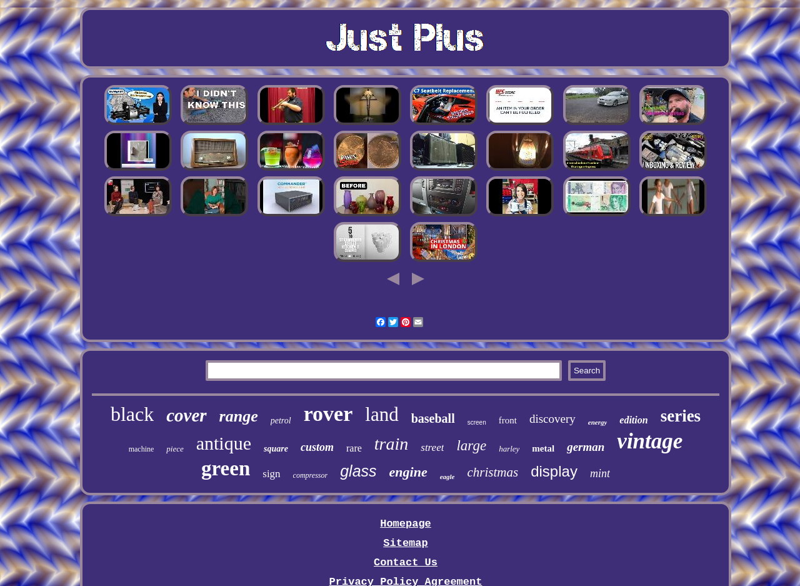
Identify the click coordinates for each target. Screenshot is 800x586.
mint (600, 473)
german (585, 446)
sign (271, 474)
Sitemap (405, 543)
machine (141, 449)
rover (328, 413)
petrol (281, 420)
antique (223, 443)
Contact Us (406, 562)
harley (509, 448)
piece (174, 448)
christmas (493, 472)
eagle (447, 476)
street (432, 447)
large (471, 445)
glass (358, 471)
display (554, 471)
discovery (552, 418)
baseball (433, 418)
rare (354, 448)
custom (317, 447)
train (391, 443)
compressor (310, 475)
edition (633, 420)
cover (186, 415)
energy (598, 422)
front (508, 420)
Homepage (405, 524)
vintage (649, 441)
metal (543, 448)
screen (477, 422)
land (381, 414)
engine (408, 472)
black (132, 414)
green (225, 468)
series (681, 416)
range (238, 416)
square (276, 448)
